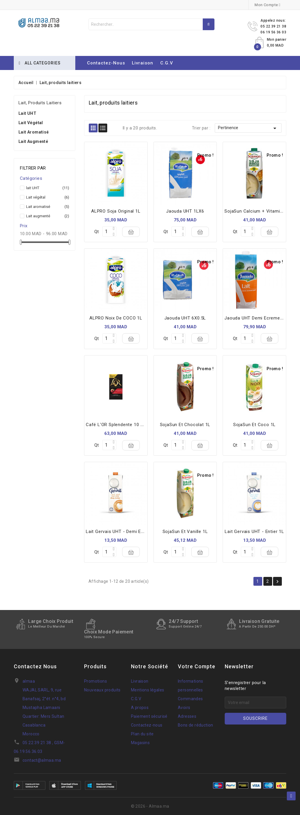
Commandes (190, 698)
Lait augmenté (33, 141)
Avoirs (184, 707)
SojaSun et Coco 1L (254, 424)
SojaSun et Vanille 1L (185, 531)
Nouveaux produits (102, 690)
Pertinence (248, 128)
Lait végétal (30, 122)
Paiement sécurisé (149, 716)
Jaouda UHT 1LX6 (185, 211)
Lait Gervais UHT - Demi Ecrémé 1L (123, 531)
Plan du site (142, 734)
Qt (96, 231)
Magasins (140, 742)
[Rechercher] (151, 24)
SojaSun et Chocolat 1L (185, 424)
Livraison (142, 63)
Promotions (95, 681)
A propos (140, 707)
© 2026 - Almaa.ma (150, 806)
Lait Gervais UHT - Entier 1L (254, 531)
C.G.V (166, 63)
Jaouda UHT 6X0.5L (185, 318)
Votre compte (196, 666)
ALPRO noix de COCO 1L (115, 318)
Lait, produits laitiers (40, 102)
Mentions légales (147, 690)
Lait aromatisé (33, 132)
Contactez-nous (106, 63)
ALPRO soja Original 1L (116, 211)
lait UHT (27, 113)
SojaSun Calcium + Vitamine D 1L (260, 211)
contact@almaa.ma (42, 760)
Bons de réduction (195, 725)
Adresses (187, 716)
